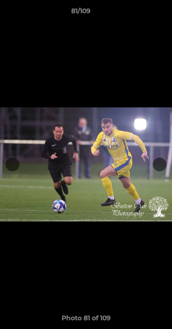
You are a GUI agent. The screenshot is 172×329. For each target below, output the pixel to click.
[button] (138, 13)
